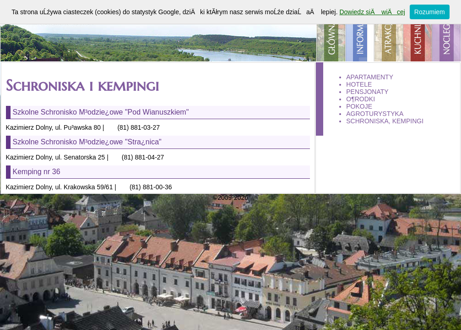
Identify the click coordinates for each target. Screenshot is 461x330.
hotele (359, 84)
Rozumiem (429, 12)
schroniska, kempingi (384, 121)
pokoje (359, 106)
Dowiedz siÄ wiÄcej (372, 12)
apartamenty (369, 77)
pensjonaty (367, 91)
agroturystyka (374, 113)
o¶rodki (360, 99)
